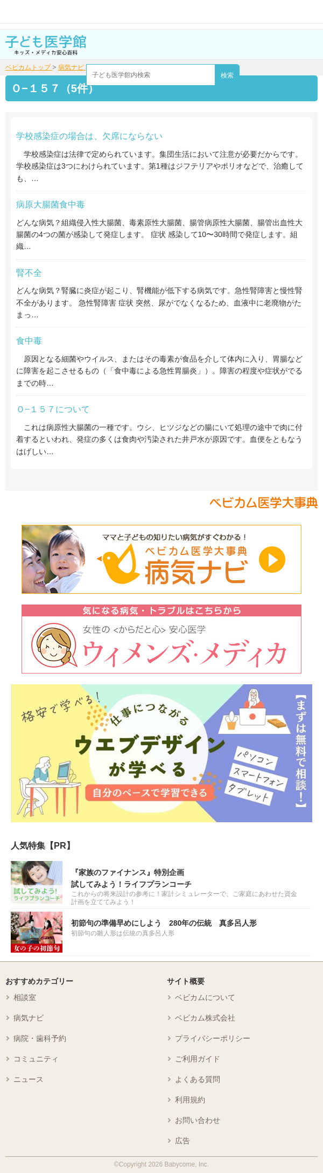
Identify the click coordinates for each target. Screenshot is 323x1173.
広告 (182, 1140)
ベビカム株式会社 (205, 1018)
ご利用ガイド (197, 1058)
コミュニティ (36, 1058)
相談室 (24, 997)
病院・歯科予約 (39, 1038)
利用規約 (190, 1099)
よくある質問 (197, 1079)
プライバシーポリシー (212, 1038)
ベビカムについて (205, 997)
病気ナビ (28, 1018)
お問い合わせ (197, 1120)
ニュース (28, 1079)
